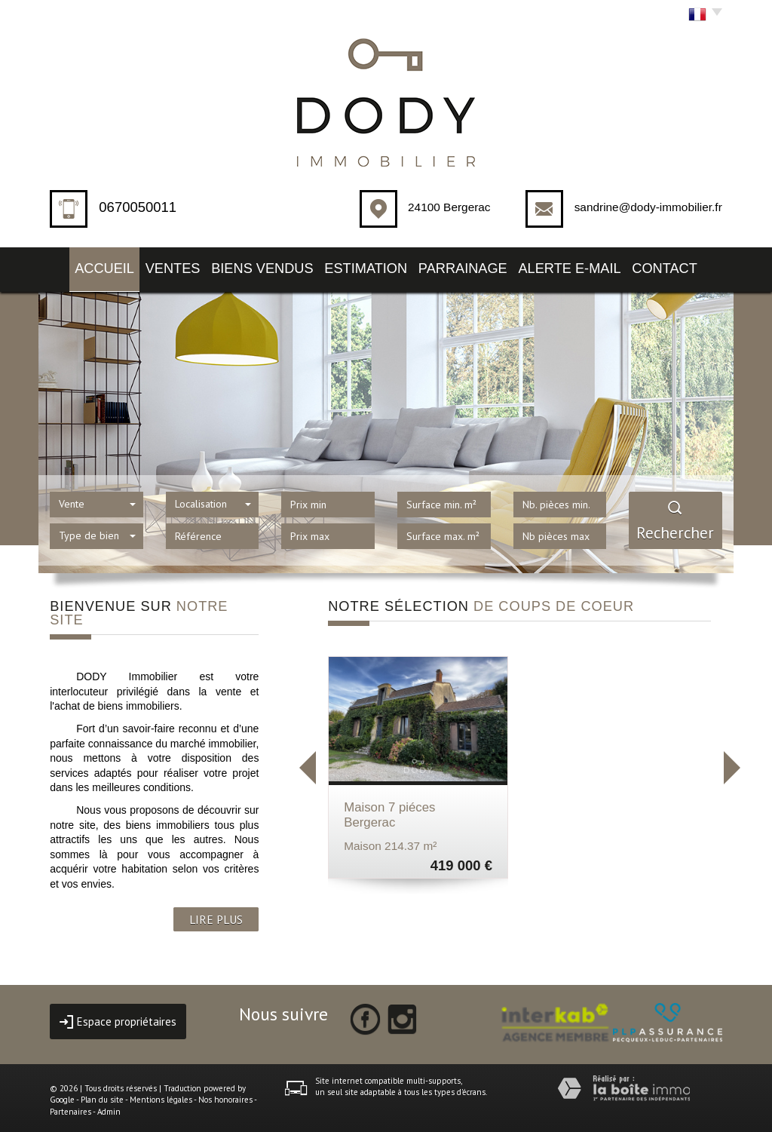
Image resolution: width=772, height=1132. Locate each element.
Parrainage (474, 266)
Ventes (163, 266)
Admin (109, 1107)
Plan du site (102, 1095)
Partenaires (70, 1107)
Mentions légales (161, 1095)
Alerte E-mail (586, 266)
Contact (689, 266)
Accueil (80, 266)
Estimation (371, 266)
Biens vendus (261, 266)
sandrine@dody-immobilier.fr (648, 207)
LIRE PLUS (216, 914)
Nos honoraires (225, 1095)
